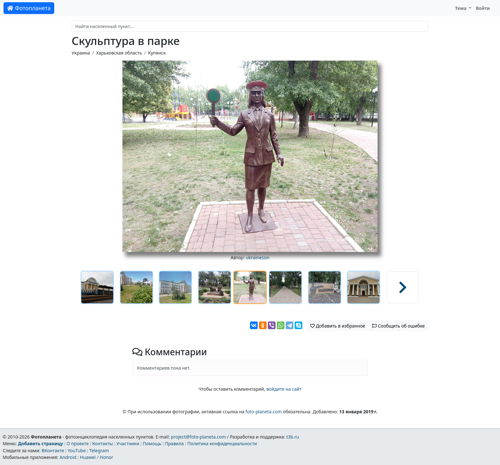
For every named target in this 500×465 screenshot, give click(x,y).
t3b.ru (292, 437)
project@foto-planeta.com (198, 437)
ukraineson (257, 258)
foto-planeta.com (264, 412)
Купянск (157, 53)
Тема (461, 8)
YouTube (77, 450)
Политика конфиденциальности (222, 443)
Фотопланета (29, 8)
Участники (127, 443)
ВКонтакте (52, 450)
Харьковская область (119, 53)
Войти (483, 8)
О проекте (78, 443)
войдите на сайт (283, 389)
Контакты (102, 443)
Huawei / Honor (96, 457)
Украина (81, 53)
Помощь (152, 443)
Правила (174, 443)
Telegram (99, 450)
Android (68, 457)
